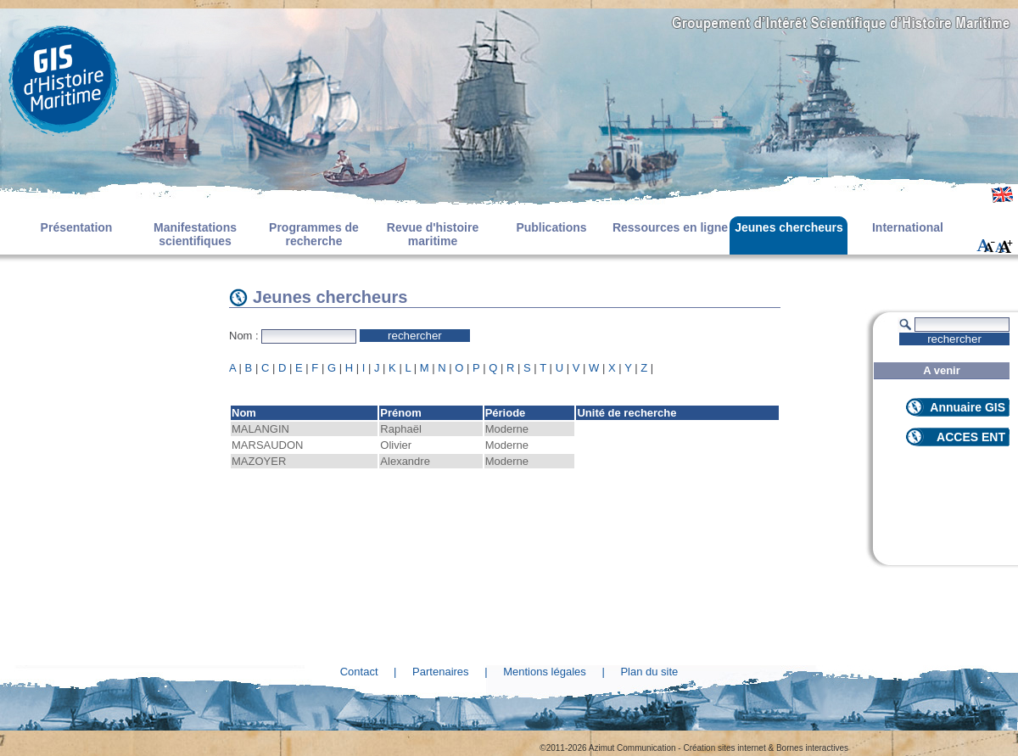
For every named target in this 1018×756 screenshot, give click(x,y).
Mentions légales (544, 671)
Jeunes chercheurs (789, 227)
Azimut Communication (632, 748)
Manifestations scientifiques (195, 234)
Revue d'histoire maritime (432, 234)
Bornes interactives (812, 748)
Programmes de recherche (314, 234)
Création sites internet (724, 748)
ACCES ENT (971, 437)
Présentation (77, 227)
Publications (551, 227)
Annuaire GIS (967, 407)
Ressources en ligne (670, 227)
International (907, 227)
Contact (359, 671)
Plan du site (649, 671)
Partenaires (440, 671)
